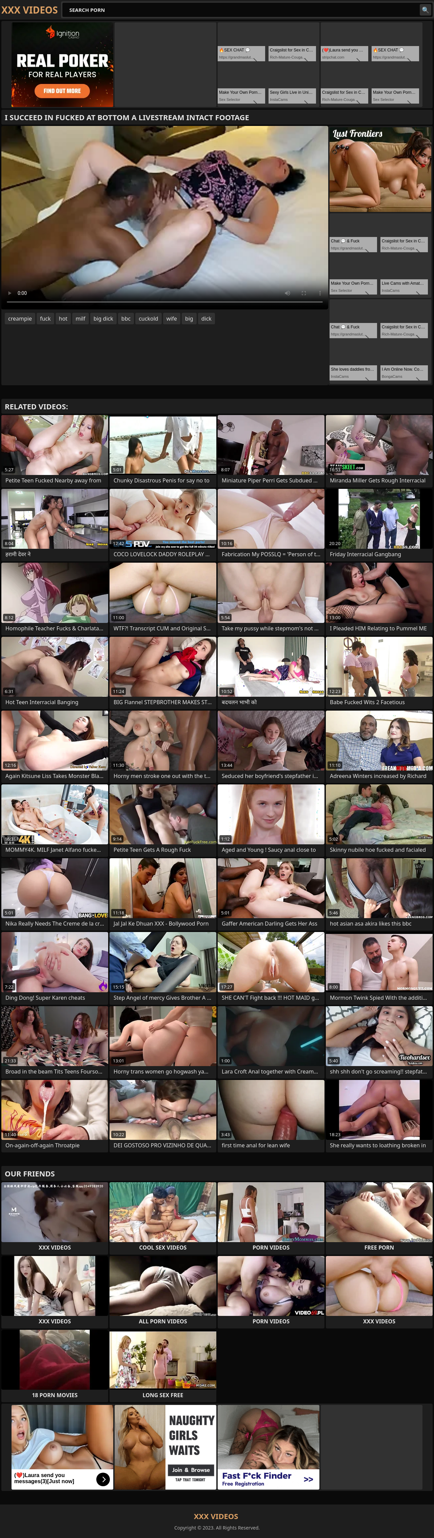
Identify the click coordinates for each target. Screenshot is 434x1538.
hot (63, 318)
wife (171, 318)
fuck (45, 318)
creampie (20, 318)
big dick (103, 318)
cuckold (148, 318)
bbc (126, 318)
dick (206, 318)
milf (80, 318)
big (189, 318)
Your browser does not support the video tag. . (164, 217)
